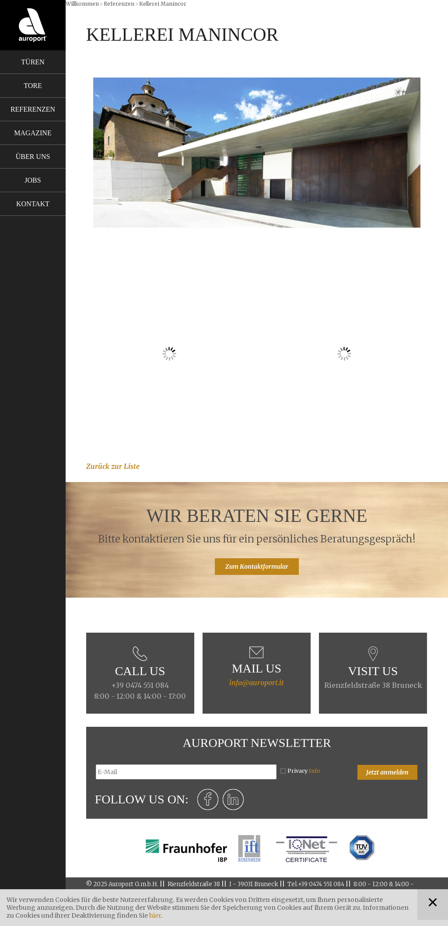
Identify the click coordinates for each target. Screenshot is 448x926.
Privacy (303, 771)
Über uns (33, 156)
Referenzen (32, 109)
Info (314, 771)
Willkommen (82, 3)
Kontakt (32, 204)
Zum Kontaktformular (256, 566)
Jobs (32, 180)
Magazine (32, 133)
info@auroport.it (256, 682)
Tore (33, 85)
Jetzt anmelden (387, 772)
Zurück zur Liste (113, 466)
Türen (32, 62)
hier (155, 915)
